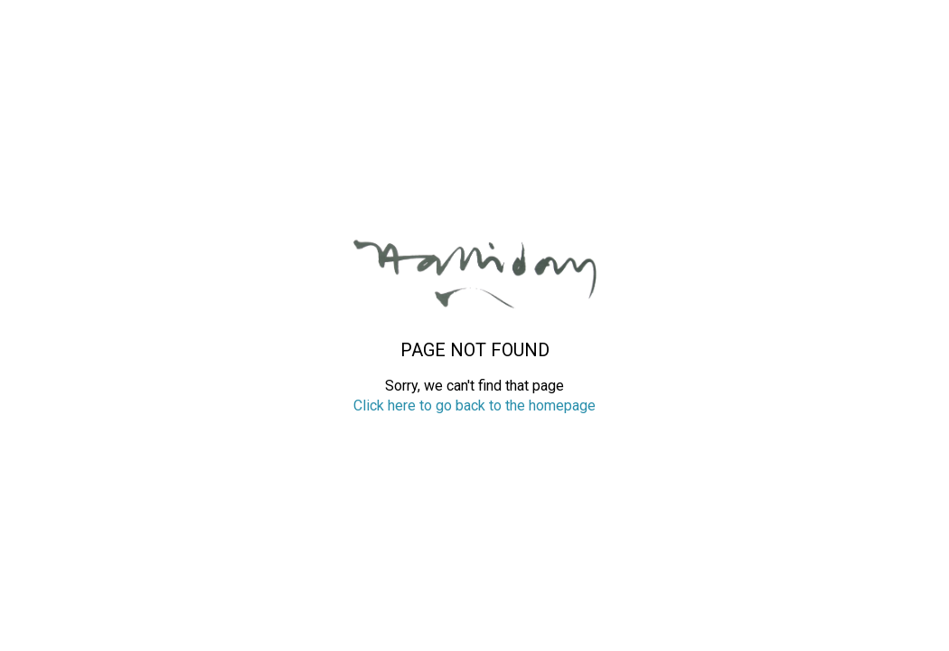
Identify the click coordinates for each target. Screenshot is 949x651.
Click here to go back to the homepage (474, 405)
